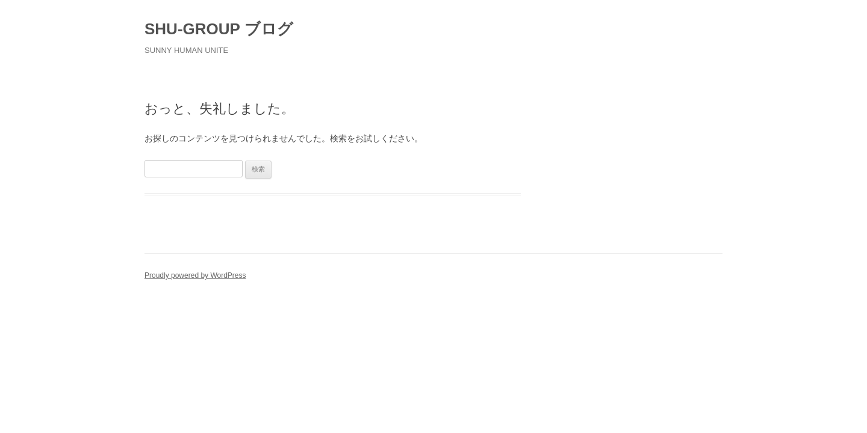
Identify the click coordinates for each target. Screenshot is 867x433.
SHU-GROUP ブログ (218, 29)
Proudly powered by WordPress (195, 275)
